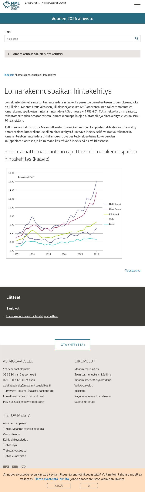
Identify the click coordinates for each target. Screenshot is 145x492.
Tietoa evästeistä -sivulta (51, 479)
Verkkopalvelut (83, 385)
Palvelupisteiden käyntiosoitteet (24, 401)
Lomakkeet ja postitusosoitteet (23, 396)
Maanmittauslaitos (86, 369)
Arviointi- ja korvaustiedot (45, 3)
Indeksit (9, 74)
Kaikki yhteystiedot (15, 439)
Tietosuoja (10, 445)
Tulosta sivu (132, 270)
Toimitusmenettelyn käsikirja (92, 374)
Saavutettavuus (84, 401)
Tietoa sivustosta (14, 450)
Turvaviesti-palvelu (15, 390)
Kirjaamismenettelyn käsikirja (92, 380)
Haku (8, 32)
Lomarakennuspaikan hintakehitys (37, 53)
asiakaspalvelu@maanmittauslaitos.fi (27, 385)
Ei (89, 485)
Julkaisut (79, 390)
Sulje (137, 6)
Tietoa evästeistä (14, 456)
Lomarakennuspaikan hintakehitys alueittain (32, 316)
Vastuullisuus (11, 434)
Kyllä (59, 485)
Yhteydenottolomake (16, 369)
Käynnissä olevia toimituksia (92, 396)
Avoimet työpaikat (15, 423)
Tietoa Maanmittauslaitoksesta (23, 428)
